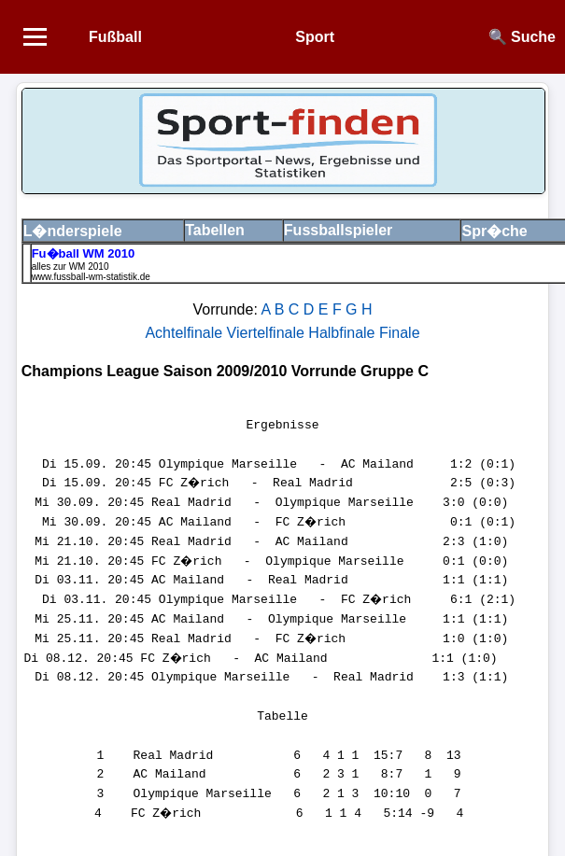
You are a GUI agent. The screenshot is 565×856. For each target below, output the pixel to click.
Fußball (115, 37)
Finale (399, 333)
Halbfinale (343, 333)
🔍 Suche (522, 37)
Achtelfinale (185, 333)
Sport (314, 37)
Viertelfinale (268, 333)
